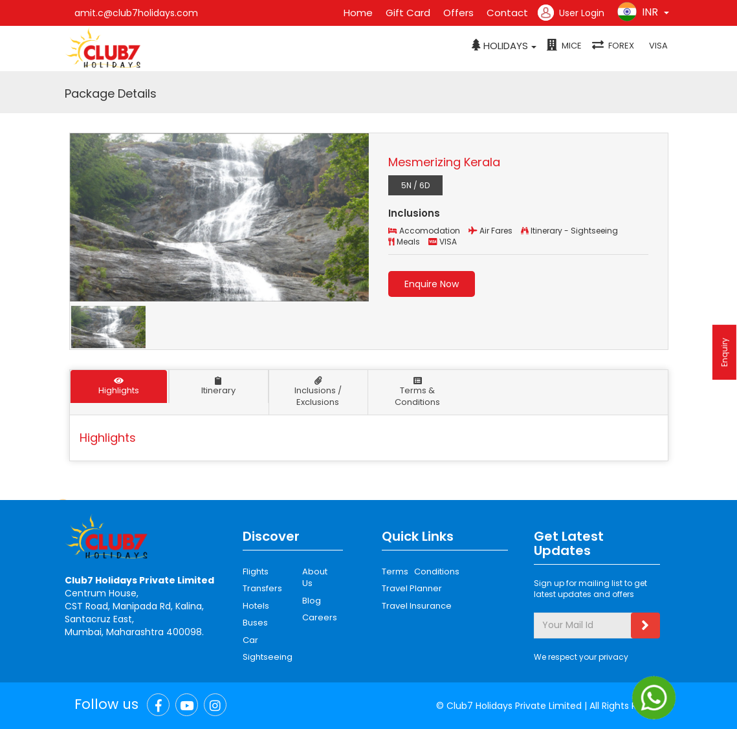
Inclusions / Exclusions (318, 392)
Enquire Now (431, 283)
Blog (311, 600)
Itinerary (218, 386)
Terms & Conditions (417, 392)
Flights (256, 571)
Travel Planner (412, 588)
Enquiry (724, 352)
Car (250, 640)
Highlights (119, 386)
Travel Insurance (417, 606)
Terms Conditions (420, 571)
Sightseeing (267, 657)
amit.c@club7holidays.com (136, 12)
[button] (504, 46)
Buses (255, 622)
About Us (314, 577)
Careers (317, 617)
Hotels (256, 606)
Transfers (262, 588)
